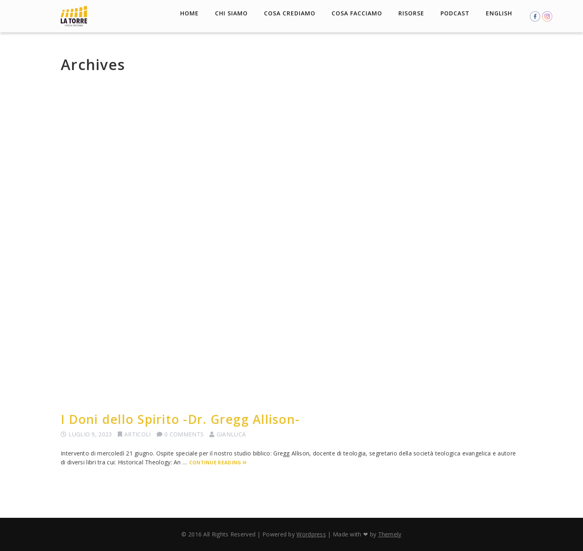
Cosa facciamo (357, 13)
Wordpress (311, 534)
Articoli (137, 434)
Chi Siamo (231, 13)
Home (189, 13)
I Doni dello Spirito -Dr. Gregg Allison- (180, 419)
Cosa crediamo (289, 13)
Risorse (411, 13)
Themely (390, 534)
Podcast (455, 13)
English (499, 13)
